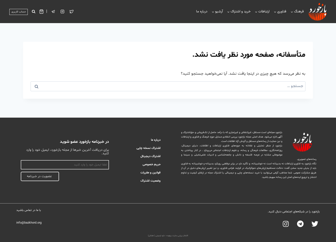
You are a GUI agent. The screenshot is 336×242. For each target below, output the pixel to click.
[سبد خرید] (41, 11)
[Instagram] (62, 12)
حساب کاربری (18, 12)
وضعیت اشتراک (150, 181)
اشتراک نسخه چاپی (148, 148)
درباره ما (201, 11)
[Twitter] (72, 12)
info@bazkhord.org (29, 223)
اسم (106, 157)
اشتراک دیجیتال (150, 156)
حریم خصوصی (152, 164)
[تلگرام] (53, 12)
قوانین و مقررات (150, 173)
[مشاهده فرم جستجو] (33, 11)
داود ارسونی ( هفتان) (156, 235)
